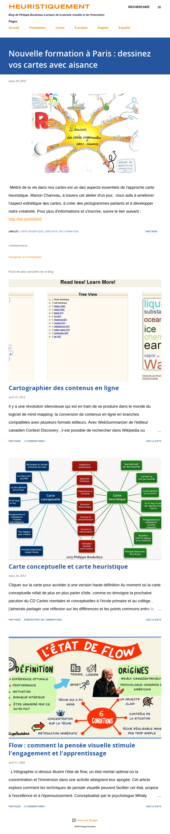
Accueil (14, 27)
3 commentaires (34, 441)
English (103, 27)
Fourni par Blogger (85, 820)
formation (71, 231)
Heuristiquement (49, 7)
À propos (81, 27)
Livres (60, 27)
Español (124, 27)
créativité (51, 231)
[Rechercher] (138, 7)
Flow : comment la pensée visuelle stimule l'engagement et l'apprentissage (72, 749)
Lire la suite (153, 441)
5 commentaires (34, 806)
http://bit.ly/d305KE (25, 219)
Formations (37, 27)
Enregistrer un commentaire (25, 257)
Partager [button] (151, 231)
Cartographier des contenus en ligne (64, 388)
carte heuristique (31, 231)
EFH (61, 231)
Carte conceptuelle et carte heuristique (68, 566)
